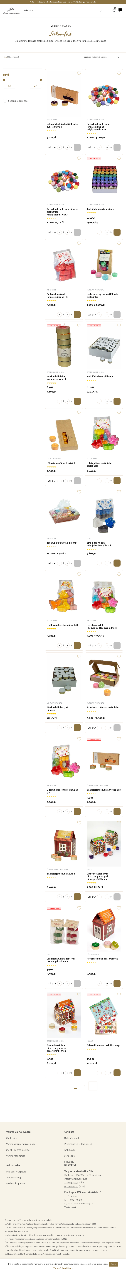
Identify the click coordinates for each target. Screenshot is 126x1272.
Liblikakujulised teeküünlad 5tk (62, 625)
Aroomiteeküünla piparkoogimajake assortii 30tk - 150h (56, 1048)
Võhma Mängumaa (15, 1156)
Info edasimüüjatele (16, 1171)
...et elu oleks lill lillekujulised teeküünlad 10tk (102, 626)
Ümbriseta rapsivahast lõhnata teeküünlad (102, 295)
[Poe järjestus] (106, 57)
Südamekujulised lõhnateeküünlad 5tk (57, 295)
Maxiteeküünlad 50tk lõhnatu (57, 709)
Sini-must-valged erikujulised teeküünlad (99, 544)
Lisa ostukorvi (117, 232)
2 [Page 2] (84, 1086)
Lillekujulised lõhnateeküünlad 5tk (62, 791)
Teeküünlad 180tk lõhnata (100, 376)
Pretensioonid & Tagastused (78, 1144)
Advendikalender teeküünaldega (103, 1045)
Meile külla (28, 10)
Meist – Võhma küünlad (18, 1150)
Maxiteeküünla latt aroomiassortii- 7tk (57, 378)
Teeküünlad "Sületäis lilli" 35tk (62, 543)
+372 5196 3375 (71, 1182)
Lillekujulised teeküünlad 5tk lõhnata (99, 464)
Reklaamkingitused (15, 1183)
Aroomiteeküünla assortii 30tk (102, 958)
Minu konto (70, 1156)
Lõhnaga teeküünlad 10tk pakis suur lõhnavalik (62, 125)
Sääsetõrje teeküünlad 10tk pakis (104, 790)
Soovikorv (69, 1162)
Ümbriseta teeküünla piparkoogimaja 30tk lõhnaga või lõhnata (97, 876)
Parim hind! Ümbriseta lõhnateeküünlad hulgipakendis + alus (98, 127)
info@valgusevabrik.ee (75, 1179)
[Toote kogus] (63, 147)
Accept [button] (113, 1264)
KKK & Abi (69, 1150)
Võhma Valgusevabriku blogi (20, 1144)
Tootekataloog (13, 1177)
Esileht (54, 26)
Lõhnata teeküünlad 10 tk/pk (61, 463)
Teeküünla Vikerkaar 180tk (100, 209)
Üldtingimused (71, 1138)
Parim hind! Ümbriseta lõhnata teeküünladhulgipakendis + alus (62, 212)
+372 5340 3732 (71, 1186)
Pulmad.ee (9, 1220)
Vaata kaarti (70, 1207)
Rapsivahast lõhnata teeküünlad (103, 707)
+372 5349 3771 (71, 1196)
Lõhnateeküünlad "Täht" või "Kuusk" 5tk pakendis (61, 960)
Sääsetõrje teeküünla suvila (61, 873)
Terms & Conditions (63, 1268)
